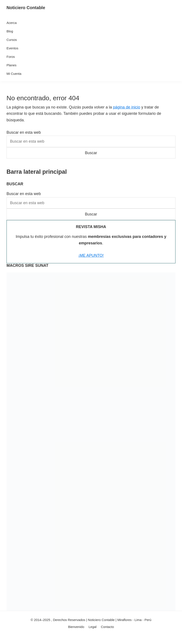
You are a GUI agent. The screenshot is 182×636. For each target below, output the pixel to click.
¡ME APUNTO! (91, 255)
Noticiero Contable (26, 7)
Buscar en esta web (24, 132)
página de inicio (126, 107)
